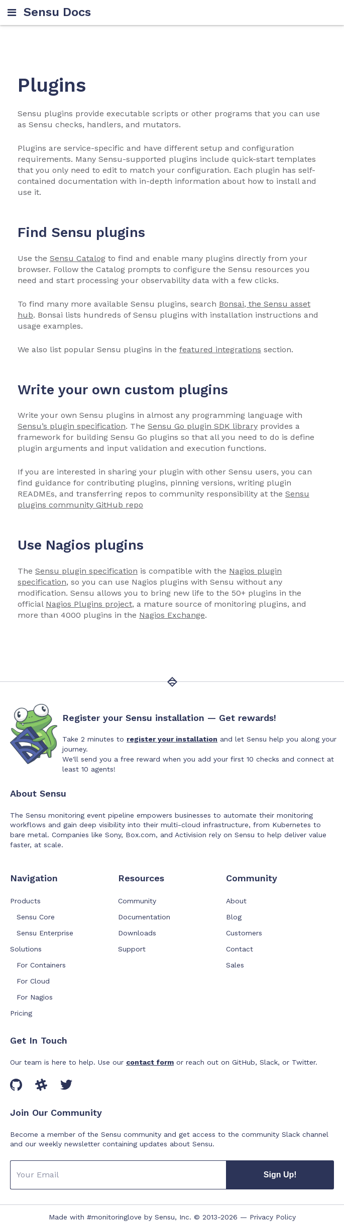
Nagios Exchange (172, 615)
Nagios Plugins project (89, 604)
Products (25, 901)
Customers (244, 933)
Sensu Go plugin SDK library (203, 426)
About (236, 901)
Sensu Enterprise (45, 933)
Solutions (26, 949)
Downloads (137, 933)
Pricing (21, 1013)
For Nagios (35, 997)
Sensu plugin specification (86, 571)
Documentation (144, 917)
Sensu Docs (57, 12)
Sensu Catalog (77, 258)
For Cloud (33, 981)
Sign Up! (280, 1174)
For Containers (41, 965)
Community (137, 901)
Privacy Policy (273, 1217)
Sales (235, 965)
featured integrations (220, 349)
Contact (239, 949)
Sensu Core (36, 917)
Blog (234, 917)
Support (132, 949)
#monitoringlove (114, 1217)
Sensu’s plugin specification (72, 426)
